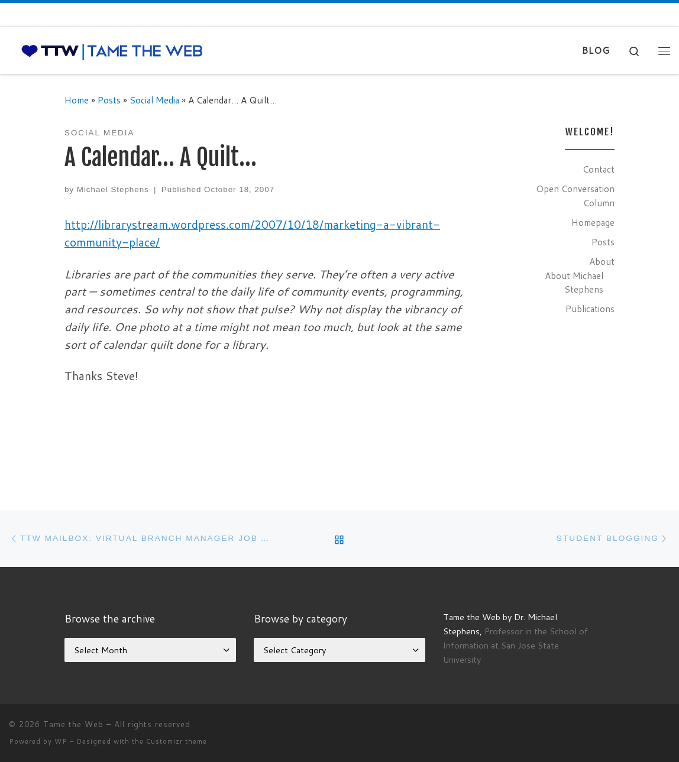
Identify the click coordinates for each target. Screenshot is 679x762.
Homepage (593, 222)
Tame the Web (73, 724)
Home (76, 99)
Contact (599, 169)
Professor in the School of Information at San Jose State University (515, 645)
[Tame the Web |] (112, 50)
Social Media (154, 99)
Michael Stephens (113, 189)
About (602, 261)
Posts (109, 99)
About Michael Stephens (574, 282)
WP (60, 741)
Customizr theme (176, 741)
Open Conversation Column (575, 195)
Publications (590, 308)
